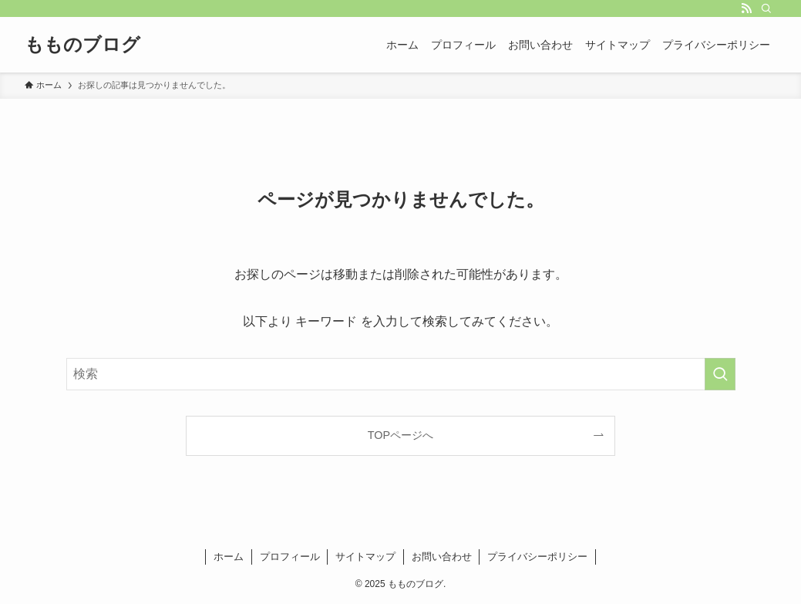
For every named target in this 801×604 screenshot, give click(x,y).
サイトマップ (365, 556)
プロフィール (290, 556)
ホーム (229, 556)
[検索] (766, 8)
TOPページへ (400, 435)
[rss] (746, 8)
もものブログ (82, 44)
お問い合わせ (442, 556)
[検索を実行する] (720, 374)
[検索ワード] (400, 374)
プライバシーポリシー (537, 556)
